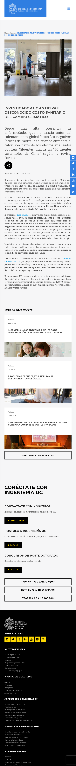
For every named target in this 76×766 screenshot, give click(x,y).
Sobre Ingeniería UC (12, 655)
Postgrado (8, 688)
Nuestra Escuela (14, 649)
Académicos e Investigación (21, 699)
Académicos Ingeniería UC (14, 704)
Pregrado (8, 685)
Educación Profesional (13, 690)
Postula (13, 545)
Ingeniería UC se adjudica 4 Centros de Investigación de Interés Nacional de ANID (35, 331)
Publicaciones (10, 707)
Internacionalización (12, 657)
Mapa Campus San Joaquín (38, 582)
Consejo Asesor (10, 668)
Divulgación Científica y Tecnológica (18, 720)
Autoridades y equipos (13, 671)
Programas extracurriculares (16, 737)
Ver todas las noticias (38, 455)
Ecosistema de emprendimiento (17, 732)
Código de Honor (11, 665)
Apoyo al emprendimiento (15, 743)
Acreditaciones (10, 693)
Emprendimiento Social (14, 740)
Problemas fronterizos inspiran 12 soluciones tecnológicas (30, 377)
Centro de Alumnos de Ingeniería (17, 762)
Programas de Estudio (18, 677)
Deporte (7, 757)
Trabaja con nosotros (38, 598)
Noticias (13, 33)
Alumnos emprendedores (14, 745)
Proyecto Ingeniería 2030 (14, 663)
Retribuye (8, 660)
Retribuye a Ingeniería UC (38, 590)
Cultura (7, 759)
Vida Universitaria (15, 751)
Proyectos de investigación (15, 712)
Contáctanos (16, 521)
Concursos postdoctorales (14, 715)
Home (6, 33)
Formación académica (13, 734)
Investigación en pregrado (14, 710)
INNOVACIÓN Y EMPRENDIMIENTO (22, 726)
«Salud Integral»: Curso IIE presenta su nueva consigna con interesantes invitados (37, 423)
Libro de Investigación (13, 718)
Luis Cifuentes (23, 215)
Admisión (8, 682)
